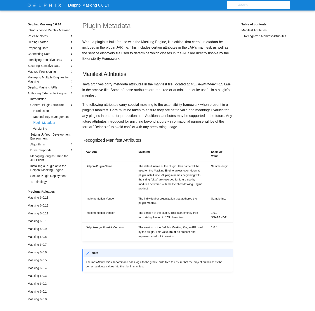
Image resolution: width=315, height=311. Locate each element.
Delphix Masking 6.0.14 (44, 24)
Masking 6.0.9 (37, 229)
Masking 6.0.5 (37, 260)
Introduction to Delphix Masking (49, 30)
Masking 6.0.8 (37, 237)
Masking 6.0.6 (37, 252)
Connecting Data (51, 54)
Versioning (40, 128)
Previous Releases (41, 191)
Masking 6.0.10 (38, 221)
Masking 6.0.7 (37, 244)
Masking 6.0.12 (38, 205)
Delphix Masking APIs (51, 87)
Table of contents (254, 24)
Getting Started (51, 42)
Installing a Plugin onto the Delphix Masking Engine (48, 168)
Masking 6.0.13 (38, 197)
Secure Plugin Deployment (48, 176)
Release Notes (51, 36)
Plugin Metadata (44, 122)
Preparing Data (51, 48)
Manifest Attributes (254, 30)
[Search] (264, 5)
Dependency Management (51, 116)
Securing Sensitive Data (51, 66)
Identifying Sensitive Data (51, 60)
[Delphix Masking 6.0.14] (44, 5)
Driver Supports (52, 150)
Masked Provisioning (51, 72)
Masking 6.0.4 (37, 268)
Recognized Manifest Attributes (265, 36)
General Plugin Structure (52, 105)
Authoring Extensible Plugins (51, 93)
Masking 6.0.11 (38, 213)
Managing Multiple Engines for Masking (51, 79)
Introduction (38, 99)
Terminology (38, 182)
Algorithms (52, 144)
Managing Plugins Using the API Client (49, 158)
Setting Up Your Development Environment (50, 136)
